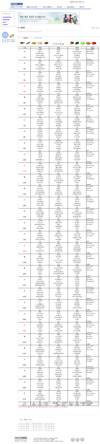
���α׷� (5, 24)
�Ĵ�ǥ (4, 22)
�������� (7, 17)
